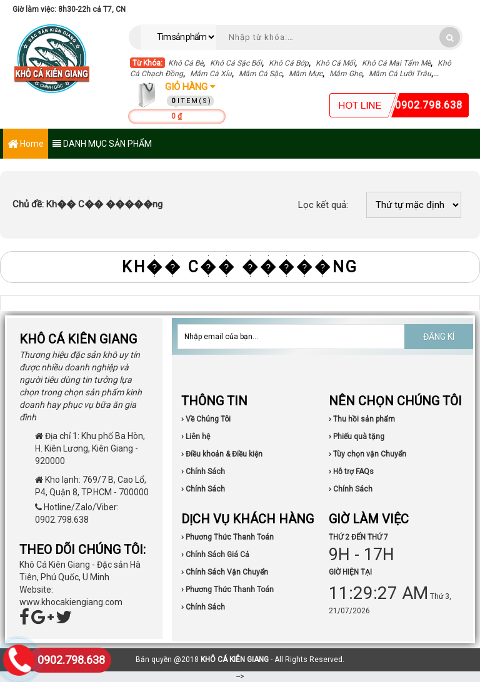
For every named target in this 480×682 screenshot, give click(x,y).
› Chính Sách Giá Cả (215, 554)
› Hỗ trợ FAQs (351, 471)
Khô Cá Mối (335, 63)
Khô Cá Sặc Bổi (236, 63)
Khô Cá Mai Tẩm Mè (396, 63)
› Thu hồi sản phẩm (362, 419)
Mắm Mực (305, 73)
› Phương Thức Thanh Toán (227, 537)
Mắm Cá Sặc (260, 73)
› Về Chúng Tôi (206, 419)
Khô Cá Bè (185, 63)
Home (26, 145)
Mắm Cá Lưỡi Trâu (400, 73)
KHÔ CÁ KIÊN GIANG (235, 659)
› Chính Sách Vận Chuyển (224, 572)
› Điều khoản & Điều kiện (221, 454)
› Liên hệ (195, 436)
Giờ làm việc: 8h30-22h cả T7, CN (69, 9)
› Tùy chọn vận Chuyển (367, 454)
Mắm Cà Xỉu (211, 73)
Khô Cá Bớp (289, 63)
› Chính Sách (203, 471)
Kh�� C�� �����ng (87, 204)
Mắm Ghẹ (345, 73)
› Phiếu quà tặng (356, 436)
